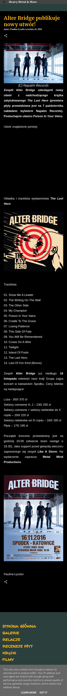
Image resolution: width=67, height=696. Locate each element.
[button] (6, 36)
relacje (11, 639)
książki (9, 652)
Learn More (28, 692)
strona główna (19, 626)
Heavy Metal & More (23, 1)
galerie (10, 632)
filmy (8, 659)
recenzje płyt (17, 646)
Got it (43, 692)
